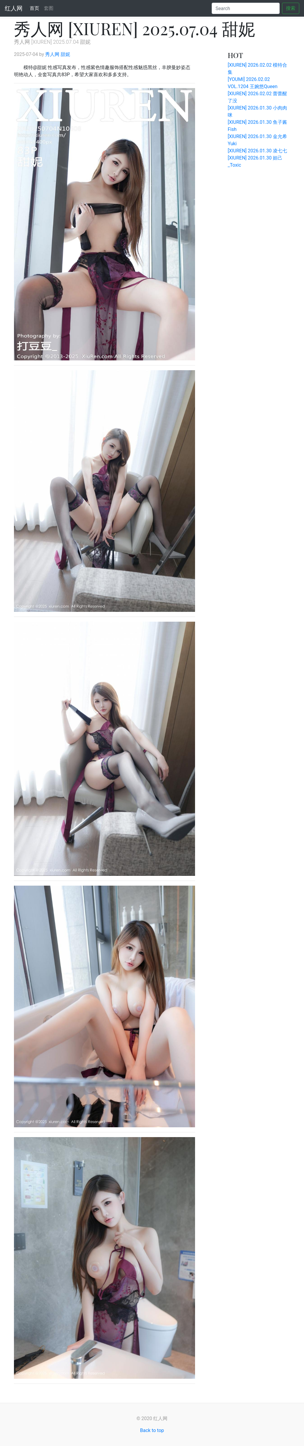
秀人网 (52, 54)
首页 (36, 8)
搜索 (290, 8)
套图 (48, 8)
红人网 (14, 8)
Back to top (152, 1430)
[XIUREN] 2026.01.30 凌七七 (257, 151)
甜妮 (65, 54)
